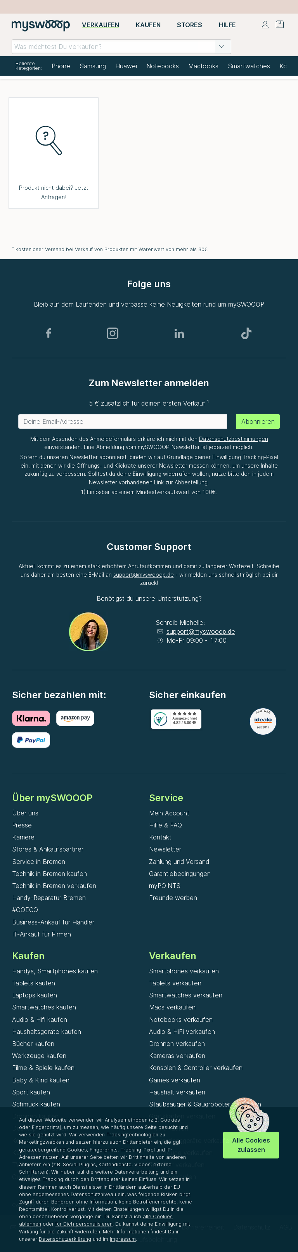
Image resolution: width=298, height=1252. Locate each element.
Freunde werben (173, 898)
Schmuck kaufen (36, 1104)
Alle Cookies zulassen (251, 1144)
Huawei (126, 66)
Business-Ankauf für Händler (53, 922)
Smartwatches (249, 66)
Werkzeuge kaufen (39, 1056)
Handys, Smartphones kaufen (55, 971)
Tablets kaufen (33, 983)
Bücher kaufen (33, 1043)
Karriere (23, 837)
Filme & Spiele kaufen (43, 1068)
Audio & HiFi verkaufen (182, 1031)
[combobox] (121, 47)
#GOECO (25, 910)
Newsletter (165, 849)
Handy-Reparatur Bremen (49, 898)
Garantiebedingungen (180, 873)
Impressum (123, 1239)
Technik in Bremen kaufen (49, 873)
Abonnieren (258, 421)
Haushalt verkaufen (177, 1092)
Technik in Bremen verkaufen (54, 886)
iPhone (60, 66)
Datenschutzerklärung (65, 1239)
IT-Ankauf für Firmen (41, 934)
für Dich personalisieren (84, 1224)
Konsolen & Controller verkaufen (196, 1068)
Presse (22, 825)
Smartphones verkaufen (184, 971)
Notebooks (162, 66)
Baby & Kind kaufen (40, 1080)
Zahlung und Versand (179, 861)
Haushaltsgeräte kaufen (46, 1031)
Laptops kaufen (34, 995)
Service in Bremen (38, 861)
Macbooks (203, 66)
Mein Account (169, 813)
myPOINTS (164, 886)
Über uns (25, 813)
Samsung (93, 66)
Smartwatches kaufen (44, 1007)
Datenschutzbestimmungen (233, 439)
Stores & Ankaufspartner (47, 849)
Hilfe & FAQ (165, 825)
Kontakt (160, 837)
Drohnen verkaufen (177, 1043)
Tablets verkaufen (175, 983)
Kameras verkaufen (177, 1056)
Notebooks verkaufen (181, 1019)
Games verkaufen (174, 1080)
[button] (221, 46)
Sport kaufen (31, 1092)
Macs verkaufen (172, 1007)
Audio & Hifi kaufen (39, 1019)
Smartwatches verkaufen (185, 995)
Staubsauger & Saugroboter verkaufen (205, 1104)
